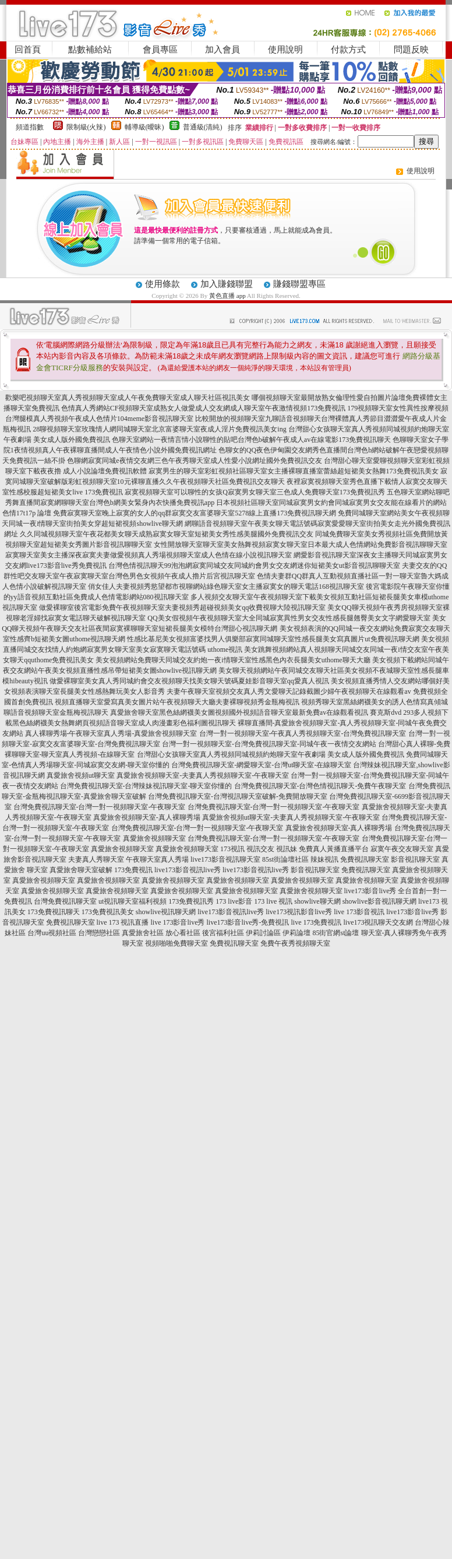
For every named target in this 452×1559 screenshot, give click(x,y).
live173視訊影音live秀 (299, 912)
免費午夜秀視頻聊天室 (295, 943)
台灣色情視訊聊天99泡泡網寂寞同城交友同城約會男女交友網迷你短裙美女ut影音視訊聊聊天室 (254, 565)
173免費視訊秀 (191, 901)
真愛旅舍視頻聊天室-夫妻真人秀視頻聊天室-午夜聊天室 (202, 775)
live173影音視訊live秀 (187, 870)
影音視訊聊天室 (415, 859)
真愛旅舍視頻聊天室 (154, 838)
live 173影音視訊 (359, 912)
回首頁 (28, 49)
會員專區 (160, 49)
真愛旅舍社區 (143, 933)
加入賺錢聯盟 (226, 284)
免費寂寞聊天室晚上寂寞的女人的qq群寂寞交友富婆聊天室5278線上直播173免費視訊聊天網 (194, 513)
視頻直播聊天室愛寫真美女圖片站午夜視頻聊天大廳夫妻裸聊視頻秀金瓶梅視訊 (177, 702)
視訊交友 (260, 849)
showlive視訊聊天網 (166, 912)
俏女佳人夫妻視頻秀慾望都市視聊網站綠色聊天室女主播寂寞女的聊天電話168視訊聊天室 (226, 586)
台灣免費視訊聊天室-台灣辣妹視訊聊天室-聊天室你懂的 (146, 786)
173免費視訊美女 (108, 912)
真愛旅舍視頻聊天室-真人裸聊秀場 (146, 817)
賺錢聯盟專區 (299, 284)
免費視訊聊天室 (364, 859)
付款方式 (348, 49)
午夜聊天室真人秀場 (157, 859)
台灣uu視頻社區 (51, 933)
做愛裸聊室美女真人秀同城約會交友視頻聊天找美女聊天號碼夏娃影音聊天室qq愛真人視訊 (189, 681)
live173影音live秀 (412, 912)
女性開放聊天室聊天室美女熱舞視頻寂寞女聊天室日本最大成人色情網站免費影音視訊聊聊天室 (300, 544)
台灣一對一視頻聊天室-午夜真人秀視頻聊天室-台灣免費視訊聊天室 (303, 733)
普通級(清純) (203, 127)
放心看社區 (182, 933)
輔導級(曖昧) (144, 127)
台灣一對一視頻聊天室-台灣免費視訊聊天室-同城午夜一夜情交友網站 (269, 744)
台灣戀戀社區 (99, 933)
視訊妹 (286, 849)
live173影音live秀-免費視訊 (248, 922)
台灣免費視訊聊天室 (65, 901)
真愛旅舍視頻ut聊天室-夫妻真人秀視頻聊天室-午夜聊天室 (291, 817)
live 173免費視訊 (316, 922)
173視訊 (232, 849)
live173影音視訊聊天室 (225, 859)
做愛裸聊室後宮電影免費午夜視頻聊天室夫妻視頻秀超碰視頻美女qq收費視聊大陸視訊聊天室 (182, 607)
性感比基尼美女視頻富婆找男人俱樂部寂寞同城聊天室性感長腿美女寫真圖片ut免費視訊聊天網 (273, 639)
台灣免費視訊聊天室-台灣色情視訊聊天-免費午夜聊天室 (320, 786)
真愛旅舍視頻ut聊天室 (81, 775)
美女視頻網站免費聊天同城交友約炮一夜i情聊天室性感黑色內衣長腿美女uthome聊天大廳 (233, 660)
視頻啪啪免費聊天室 (176, 943)
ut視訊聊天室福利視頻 (132, 901)
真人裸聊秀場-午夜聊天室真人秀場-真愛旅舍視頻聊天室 (111, 733)
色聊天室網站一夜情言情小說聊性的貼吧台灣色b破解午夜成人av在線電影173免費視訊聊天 (251, 440)
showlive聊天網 (317, 901)
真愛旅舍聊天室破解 (81, 870)
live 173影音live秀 (178, 922)
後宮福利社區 (223, 933)
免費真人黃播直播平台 (334, 849)
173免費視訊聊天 (53, 912)
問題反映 (411, 49)
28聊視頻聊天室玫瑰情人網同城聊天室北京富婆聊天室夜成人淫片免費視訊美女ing (159, 429)
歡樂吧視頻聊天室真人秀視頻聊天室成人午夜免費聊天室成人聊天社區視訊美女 (127, 398)
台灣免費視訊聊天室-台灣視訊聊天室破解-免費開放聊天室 (237, 796)
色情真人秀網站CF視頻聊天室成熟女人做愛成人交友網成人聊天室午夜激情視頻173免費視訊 (203, 408)
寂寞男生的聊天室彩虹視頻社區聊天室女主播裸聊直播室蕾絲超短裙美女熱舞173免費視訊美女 (294, 471)
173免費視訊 (133, 870)
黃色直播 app (227, 295)
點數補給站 (90, 49)
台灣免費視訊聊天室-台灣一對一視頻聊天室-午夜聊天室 (99, 807)
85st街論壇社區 (285, 859)
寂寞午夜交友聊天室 (401, 849)
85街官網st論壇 (335, 933)
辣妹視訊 (324, 859)
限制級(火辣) (86, 127)
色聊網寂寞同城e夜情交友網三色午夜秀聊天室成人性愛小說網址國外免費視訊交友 (194, 461)
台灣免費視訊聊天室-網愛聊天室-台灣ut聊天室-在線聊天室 (261, 765)
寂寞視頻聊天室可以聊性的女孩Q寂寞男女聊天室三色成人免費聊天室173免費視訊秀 (255, 492)
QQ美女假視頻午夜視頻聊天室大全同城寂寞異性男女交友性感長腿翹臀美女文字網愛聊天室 (288, 618)
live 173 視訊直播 (123, 922)
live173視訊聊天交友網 (378, 922)
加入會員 (222, 49)
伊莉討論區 (263, 933)
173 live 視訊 (273, 901)
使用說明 (285, 49)
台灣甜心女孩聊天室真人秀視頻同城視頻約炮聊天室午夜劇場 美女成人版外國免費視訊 (270, 754)
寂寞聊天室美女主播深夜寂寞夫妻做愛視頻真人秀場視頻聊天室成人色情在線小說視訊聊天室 (148, 555)
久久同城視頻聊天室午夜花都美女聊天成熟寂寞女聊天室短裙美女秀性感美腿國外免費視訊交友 (166, 534)
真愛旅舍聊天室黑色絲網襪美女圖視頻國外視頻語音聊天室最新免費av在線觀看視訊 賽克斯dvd (255, 712)
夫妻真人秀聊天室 (96, 859)
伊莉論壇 (296, 933)
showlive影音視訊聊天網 (379, 901)
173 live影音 (234, 901)
